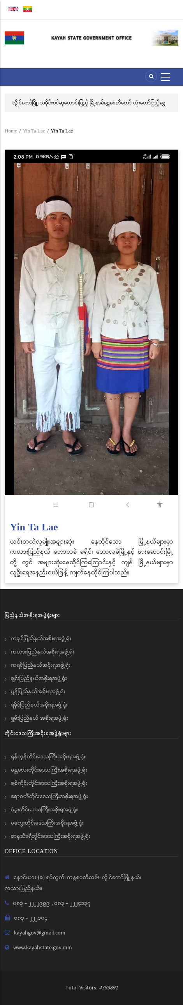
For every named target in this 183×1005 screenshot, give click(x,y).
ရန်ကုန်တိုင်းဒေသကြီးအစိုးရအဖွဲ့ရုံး (48, 756)
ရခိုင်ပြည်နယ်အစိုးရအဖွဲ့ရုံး (39, 705)
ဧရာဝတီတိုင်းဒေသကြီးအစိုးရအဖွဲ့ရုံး (49, 796)
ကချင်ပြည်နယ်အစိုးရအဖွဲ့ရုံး (41, 638)
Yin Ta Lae (34, 130)
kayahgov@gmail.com (39, 933)
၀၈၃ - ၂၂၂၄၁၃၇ (72, 903)
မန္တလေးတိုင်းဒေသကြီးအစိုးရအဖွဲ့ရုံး (49, 770)
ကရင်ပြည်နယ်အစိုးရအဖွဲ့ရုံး (40, 665)
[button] (91, 332)
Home (11, 130)
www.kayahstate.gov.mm (42, 947)
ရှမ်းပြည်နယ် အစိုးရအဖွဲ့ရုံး (39, 718)
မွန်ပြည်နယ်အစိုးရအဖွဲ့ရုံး (38, 691)
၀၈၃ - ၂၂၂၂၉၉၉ (32, 903)
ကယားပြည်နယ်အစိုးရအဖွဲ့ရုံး (42, 652)
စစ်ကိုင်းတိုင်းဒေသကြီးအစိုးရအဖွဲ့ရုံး (49, 783)
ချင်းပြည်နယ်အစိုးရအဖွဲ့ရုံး (39, 678)
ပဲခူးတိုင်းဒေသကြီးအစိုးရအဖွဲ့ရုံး (44, 809)
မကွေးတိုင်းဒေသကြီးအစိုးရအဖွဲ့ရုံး (47, 823)
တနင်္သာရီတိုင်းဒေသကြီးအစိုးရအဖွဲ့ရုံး (50, 836)
